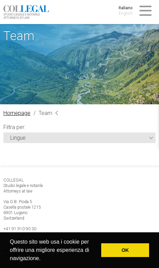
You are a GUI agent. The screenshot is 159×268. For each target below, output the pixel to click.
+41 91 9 (11, 228)
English (126, 13)
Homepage (16, 113)
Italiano (126, 7)
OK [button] (125, 250)
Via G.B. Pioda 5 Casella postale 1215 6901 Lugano (22, 207)
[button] (43, 259)
